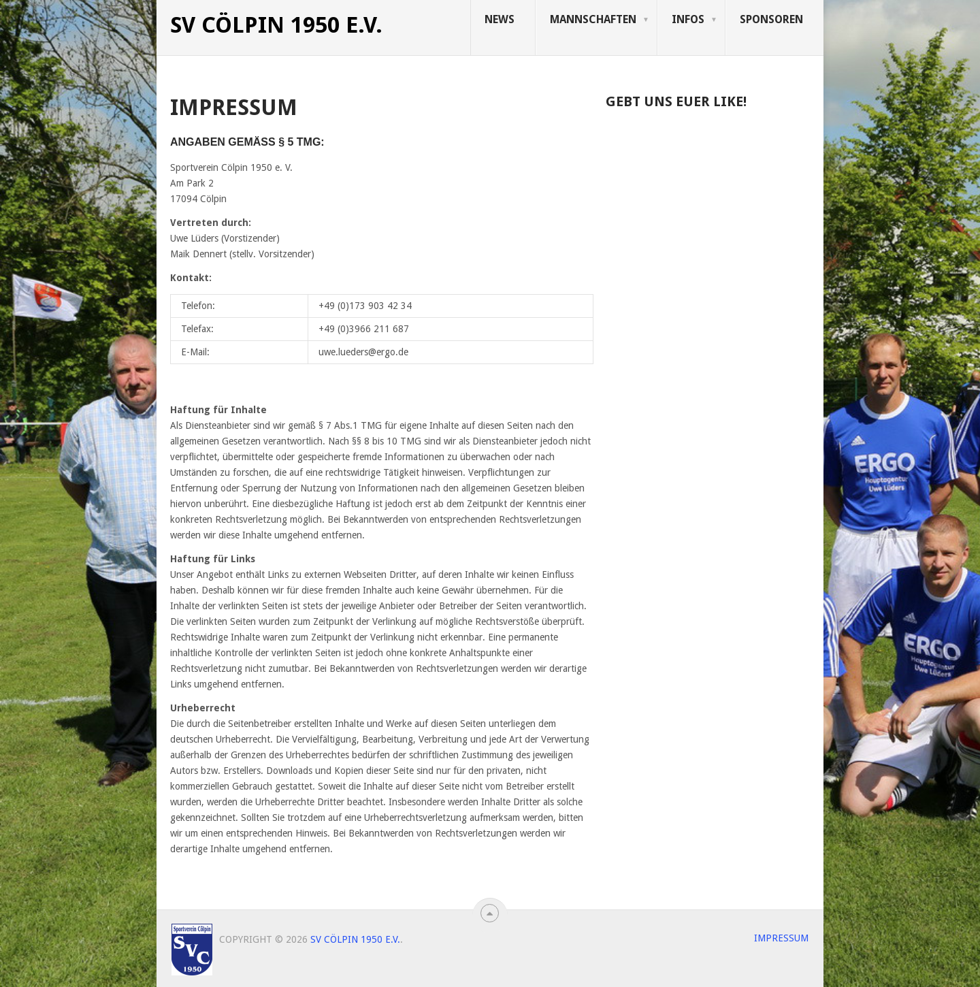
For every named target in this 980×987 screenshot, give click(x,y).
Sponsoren (771, 19)
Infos (688, 19)
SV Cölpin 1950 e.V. (276, 25)
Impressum (781, 938)
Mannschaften (593, 19)
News (499, 19)
